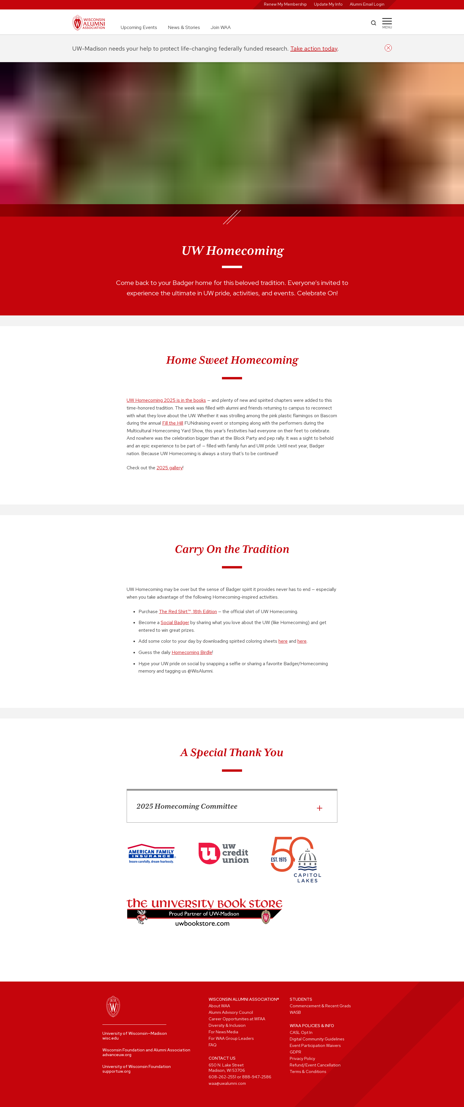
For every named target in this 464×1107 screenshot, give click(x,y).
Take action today (313, 48)
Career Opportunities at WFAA (237, 1018)
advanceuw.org (116, 1054)
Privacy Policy (302, 1058)
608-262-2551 (222, 1076)
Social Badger (175, 622)
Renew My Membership (285, 4)
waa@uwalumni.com (227, 1083)
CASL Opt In (301, 1032)
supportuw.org (116, 1071)
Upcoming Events (139, 27)
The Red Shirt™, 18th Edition (188, 611)
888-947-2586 (256, 1076)
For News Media (223, 1032)
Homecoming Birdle (192, 652)
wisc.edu (110, 1038)
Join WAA (221, 27)
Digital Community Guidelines (317, 1039)
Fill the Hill (172, 423)
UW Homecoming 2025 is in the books (166, 400)
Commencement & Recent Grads (320, 1005)
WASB (295, 1012)
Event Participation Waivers (315, 1045)
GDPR (295, 1052)
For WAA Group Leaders (231, 1038)
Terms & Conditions (308, 1071)
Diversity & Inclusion (227, 1025)
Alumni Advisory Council (231, 1012)
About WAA (219, 1005)
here (283, 641)
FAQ (213, 1045)
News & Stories (184, 27)
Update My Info (328, 4)
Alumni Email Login (367, 4)
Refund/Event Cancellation (315, 1065)
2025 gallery (170, 468)
